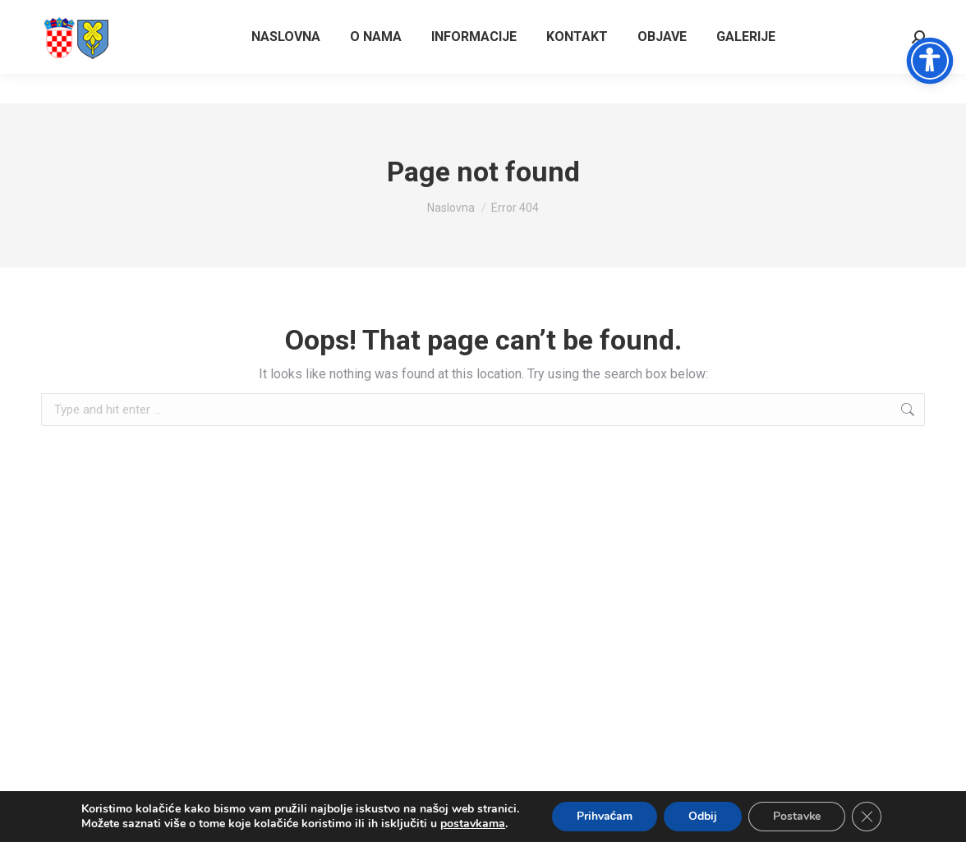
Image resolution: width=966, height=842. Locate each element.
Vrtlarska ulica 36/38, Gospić (845, 15)
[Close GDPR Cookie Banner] (867, 816)
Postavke (797, 816)
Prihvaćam (604, 816)
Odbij (702, 816)
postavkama (471, 824)
